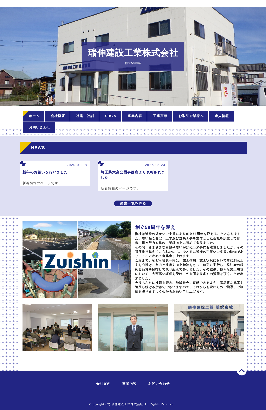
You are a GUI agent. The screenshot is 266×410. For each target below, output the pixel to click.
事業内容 (135, 116)
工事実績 (160, 116)
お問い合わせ (39, 127)
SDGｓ (111, 116)
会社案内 (103, 384)
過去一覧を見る (133, 203)
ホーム (34, 116)
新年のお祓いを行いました (45, 172)
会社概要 (58, 116)
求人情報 (222, 116)
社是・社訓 (85, 116)
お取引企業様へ (191, 116)
